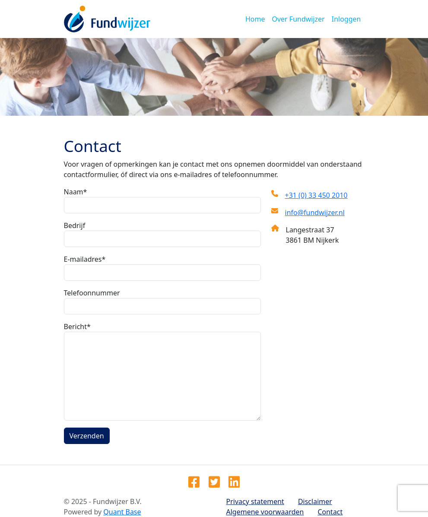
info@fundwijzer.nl (315, 212)
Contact (329, 512)
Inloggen (346, 19)
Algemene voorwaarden (265, 512)
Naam (73, 192)
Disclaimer (315, 501)
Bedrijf (75, 225)
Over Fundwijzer (298, 19)
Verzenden (87, 436)
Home (255, 19)
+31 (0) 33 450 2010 (316, 195)
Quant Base (122, 512)
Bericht (75, 326)
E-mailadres (83, 259)
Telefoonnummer (92, 293)
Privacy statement (255, 501)
